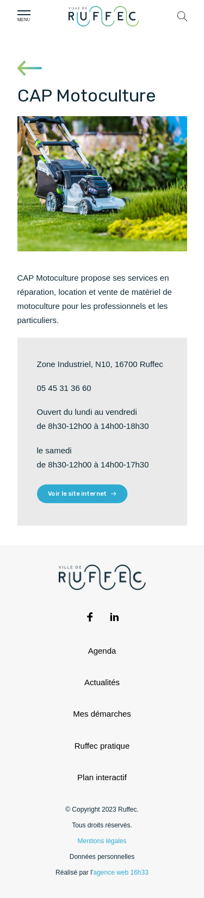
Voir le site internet (82, 494)
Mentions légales (101, 841)
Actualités (102, 682)
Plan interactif (102, 777)
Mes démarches (102, 713)
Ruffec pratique (102, 745)
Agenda (102, 650)
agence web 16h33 (120, 872)
